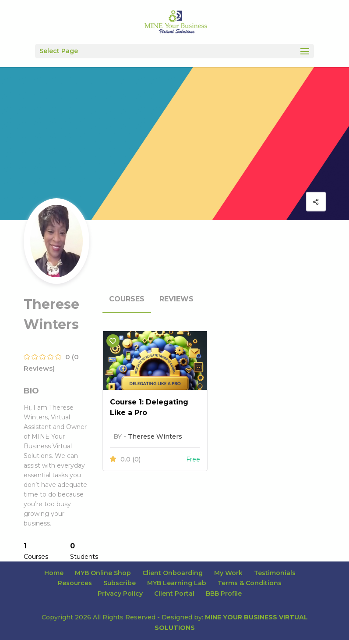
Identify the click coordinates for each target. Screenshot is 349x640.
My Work (228, 573)
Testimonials (275, 573)
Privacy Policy (120, 593)
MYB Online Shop (103, 573)
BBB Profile (224, 593)
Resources (75, 583)
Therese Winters (155, 436)
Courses (127, 299)
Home (53, 573)
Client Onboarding (172, 573)
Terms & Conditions (250, 583)
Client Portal (174, 593)
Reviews (176, 299)
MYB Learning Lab (176, 583)
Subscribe (119, 583)
